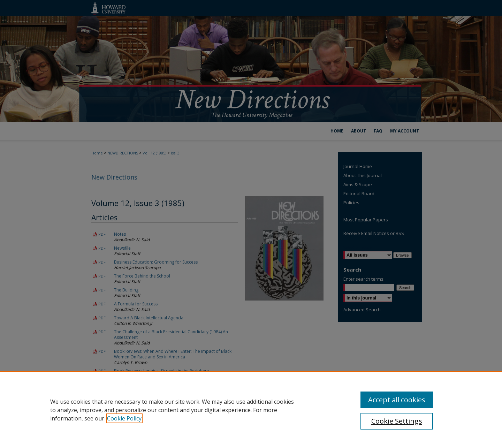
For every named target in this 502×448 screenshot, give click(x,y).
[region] (251, 409)
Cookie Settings (396, 421)
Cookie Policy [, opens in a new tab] (124, 418)
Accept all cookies (396, 399)
